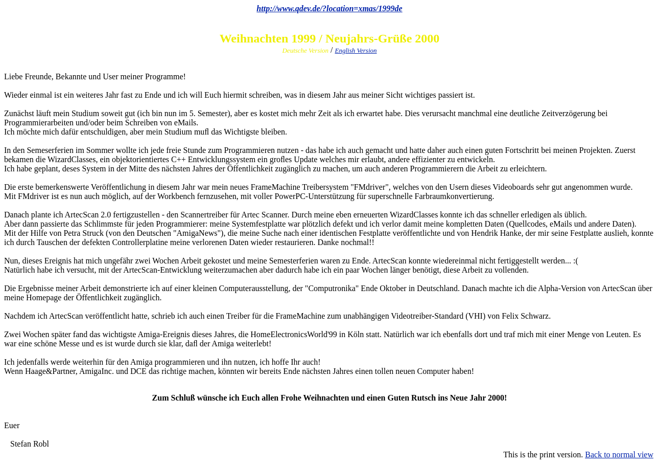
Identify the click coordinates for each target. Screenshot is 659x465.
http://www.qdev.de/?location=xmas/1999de (329, 8)
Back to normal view (619, 454)
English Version (356, 50)
